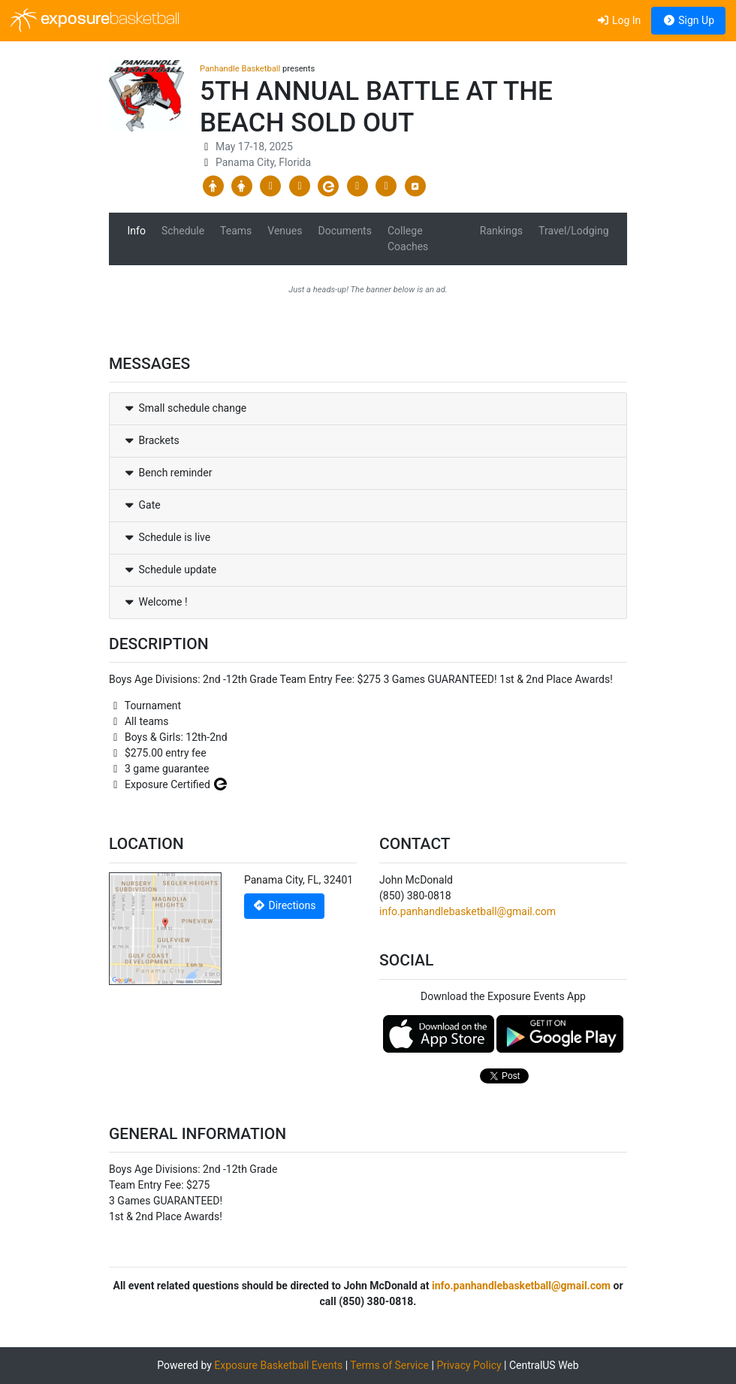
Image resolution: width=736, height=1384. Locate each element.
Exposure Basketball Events (278, 1365)
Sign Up (688, 20)
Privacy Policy (468, 1365)
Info (137, 231)
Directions (284, 905)
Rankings (501, 231)
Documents (344, 231)
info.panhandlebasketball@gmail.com (467, 911)
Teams (236, 231)
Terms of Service (389, 1365)
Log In (618, 20)
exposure (95, 20)
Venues (284, 231)
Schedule (182, 231)
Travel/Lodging (573, 231)
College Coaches (408, 238)
